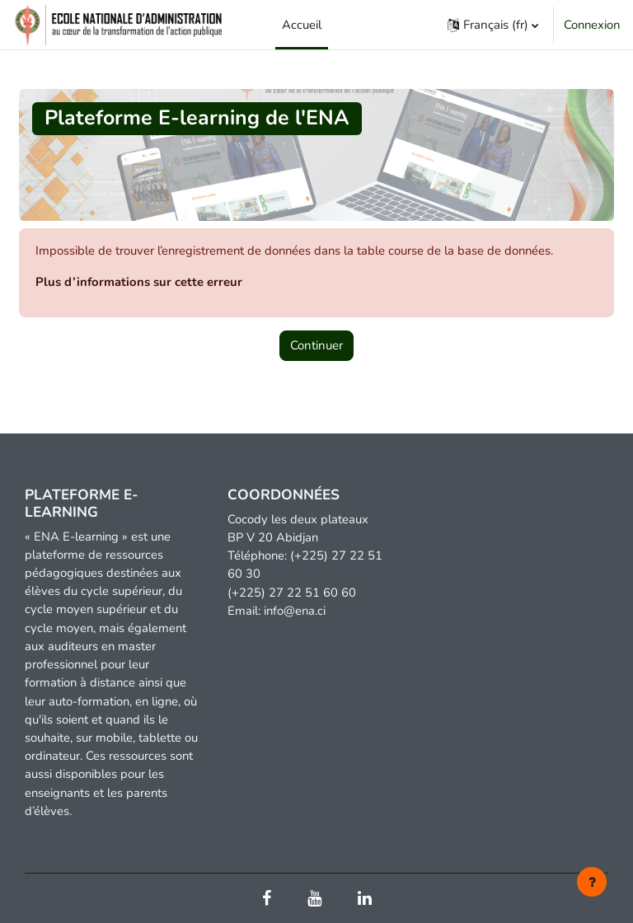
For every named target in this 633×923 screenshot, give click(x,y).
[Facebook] (267, 900)
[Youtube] (314, 900)
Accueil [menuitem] (301, 24)
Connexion (592, 24)
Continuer (316, 345)
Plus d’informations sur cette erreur (138, 282)
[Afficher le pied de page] (592, 882)
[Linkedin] (364, 900)
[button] (493, 24)
